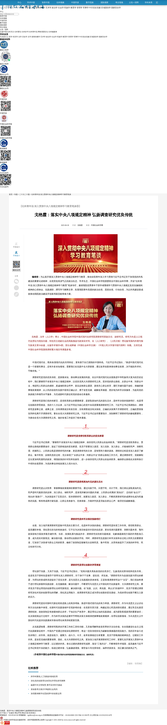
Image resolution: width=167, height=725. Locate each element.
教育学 (65, 37)
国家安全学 (103, 37)
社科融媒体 (53, 32)
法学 (20, 37)
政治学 (48, 37)
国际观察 (104, 2)
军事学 (76, 37)
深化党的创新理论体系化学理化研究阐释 (48, 681)
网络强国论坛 (43, 32)
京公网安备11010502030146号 (101, 715)
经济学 (15, 37)
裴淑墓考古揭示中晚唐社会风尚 (44, 689)
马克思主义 (4, 37)
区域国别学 (94, 37)
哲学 (10, 37)
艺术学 (43, 37)
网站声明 (17, 713)
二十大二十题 (24, 194)
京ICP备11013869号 (82, 715)
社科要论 (17, 32)
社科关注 (10, 32)
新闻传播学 (36, 37)
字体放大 (16, 247)
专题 (16, 194)
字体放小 (16, 255)
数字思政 (90, 2)
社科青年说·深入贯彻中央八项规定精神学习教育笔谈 (51, 194)
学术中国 (31, 2)
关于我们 (3, 713)
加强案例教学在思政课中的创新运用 (46, 693)
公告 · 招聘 (4, 29)
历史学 (24, 37)
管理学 (70, 37)
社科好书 (25, 32)
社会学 (54, 37)
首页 (10, 194)
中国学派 (75, 2)
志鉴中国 (3, 32)
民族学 (59, 37)
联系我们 (32, 713)
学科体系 (149, 2)
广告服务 (10, 713)
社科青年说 (33, 32)
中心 (19, 2)
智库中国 (46, 2)
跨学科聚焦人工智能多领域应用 (44, 676)
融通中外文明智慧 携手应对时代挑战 (46, 685)
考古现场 (119, 2)
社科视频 (60, 2)
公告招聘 (134, 2)
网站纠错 (25, 713)
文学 (29, 37)
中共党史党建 (84, 37)
